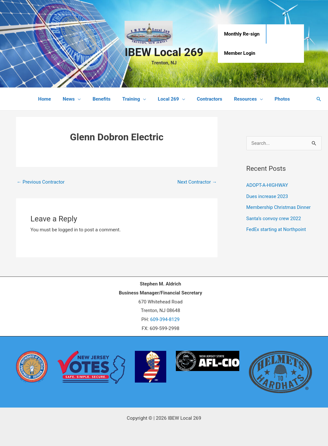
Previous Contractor (41, 182)
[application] (83, 99)
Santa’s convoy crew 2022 (273, 217)
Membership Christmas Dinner (278, 207)
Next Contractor (197, 182)
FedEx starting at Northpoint (276, 228)
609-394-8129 (165, 320)
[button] (319, 99)
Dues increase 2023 (267, 196)
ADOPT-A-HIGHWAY (267, 185)
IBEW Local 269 (164, 52)
